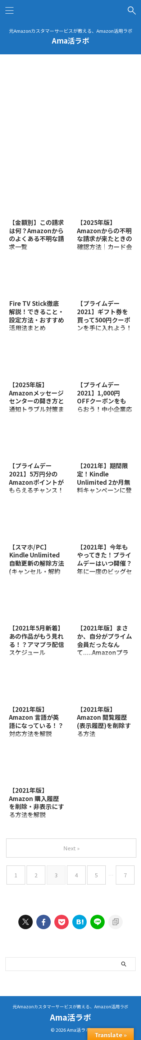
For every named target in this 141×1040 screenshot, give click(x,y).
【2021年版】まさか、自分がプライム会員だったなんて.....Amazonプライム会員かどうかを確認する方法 (104, 648)
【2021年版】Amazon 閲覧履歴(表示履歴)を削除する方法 (104, 721)
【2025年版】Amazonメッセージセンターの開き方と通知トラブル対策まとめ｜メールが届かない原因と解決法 (36, 405)
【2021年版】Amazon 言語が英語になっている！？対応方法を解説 (36, 721)
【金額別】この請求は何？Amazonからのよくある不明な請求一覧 (36, 234)
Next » (71, 848)
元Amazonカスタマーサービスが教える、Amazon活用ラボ (70, 1006)
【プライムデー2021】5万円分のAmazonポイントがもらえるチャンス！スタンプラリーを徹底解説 (36, 486)
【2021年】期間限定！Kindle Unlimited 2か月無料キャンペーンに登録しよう (104, 481)
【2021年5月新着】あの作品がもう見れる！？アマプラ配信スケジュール (36, 640)
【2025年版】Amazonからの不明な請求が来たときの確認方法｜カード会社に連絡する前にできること (104, 242)
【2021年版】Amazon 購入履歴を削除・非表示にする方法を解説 (36, 802)
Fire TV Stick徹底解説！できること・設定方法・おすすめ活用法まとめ (36, 315)
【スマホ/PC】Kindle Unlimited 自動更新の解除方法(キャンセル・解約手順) (36, 563)
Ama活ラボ (70, 40)
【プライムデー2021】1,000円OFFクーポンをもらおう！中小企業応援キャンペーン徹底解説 (104, 405)
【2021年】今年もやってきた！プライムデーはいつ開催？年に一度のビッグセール (104, 563)
